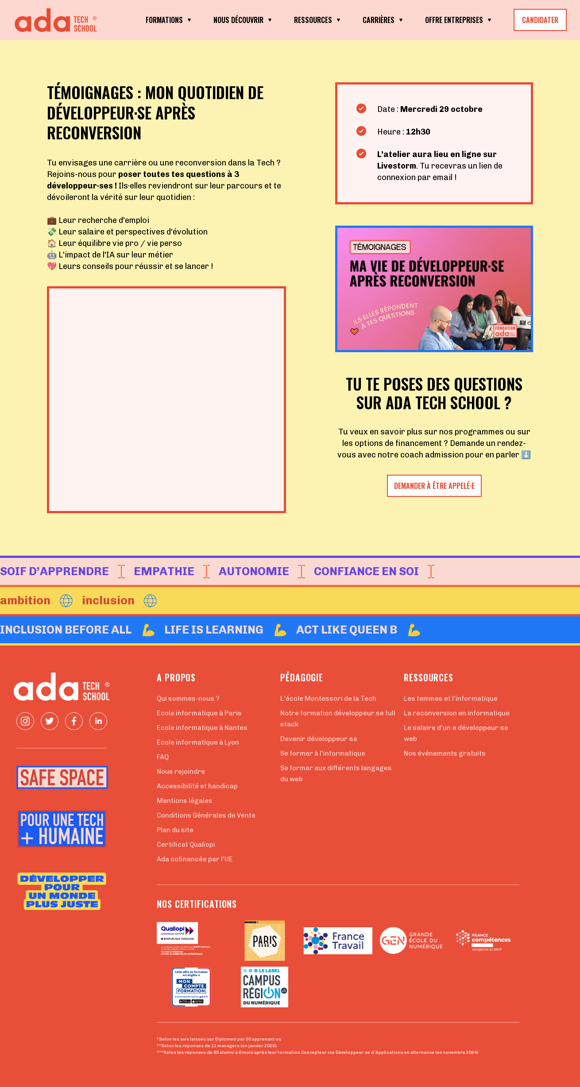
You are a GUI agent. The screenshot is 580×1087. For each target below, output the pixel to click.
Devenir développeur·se (318, 739)
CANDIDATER (540, 20)
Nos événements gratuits (445, 753)
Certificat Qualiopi (186, 845)
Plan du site (175, 830)
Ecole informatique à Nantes (202, 728)
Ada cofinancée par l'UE (195, 859)
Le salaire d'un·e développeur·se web (456, 733)
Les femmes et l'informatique (451, 699)
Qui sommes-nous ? (188, 699)
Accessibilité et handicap (197, 786)
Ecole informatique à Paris (199, 713)
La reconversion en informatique (457, 713)
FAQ (163, 757)
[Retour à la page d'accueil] (57, 20)
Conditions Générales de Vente (206, 815)
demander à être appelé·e (434, 485)
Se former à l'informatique (322, 753)
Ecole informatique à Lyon (198, 742)
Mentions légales (185, 801)
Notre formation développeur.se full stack (337, 718)
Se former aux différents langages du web (336, 773)
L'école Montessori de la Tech (328, 699)
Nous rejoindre (181, 772)
